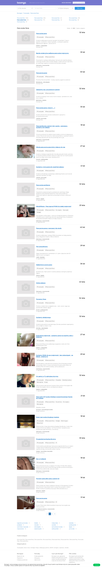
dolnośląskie (37, 527)
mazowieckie (20, 528)
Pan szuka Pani (21, 18)
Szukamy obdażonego (43, 317)
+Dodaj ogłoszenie (78, 2)
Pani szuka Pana (38, 18)
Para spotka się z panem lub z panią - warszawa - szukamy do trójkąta (52, 126)
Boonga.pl (19, 13)
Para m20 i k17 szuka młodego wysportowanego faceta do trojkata (54, 397)
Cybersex (61, 547)
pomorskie (72, 528)
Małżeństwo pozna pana (44, 265)
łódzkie (36, 523)
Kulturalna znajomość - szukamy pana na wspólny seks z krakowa (54, 336)
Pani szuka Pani (56, 18)
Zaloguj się (37, 558)
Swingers (56, 547)
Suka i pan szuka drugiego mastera (47, 417)
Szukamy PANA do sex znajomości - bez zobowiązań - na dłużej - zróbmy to (54, 355)
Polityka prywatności (22, 560)
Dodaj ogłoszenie (38, 556)
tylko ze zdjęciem (80, 28)
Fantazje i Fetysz (34, 547)
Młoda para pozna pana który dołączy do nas (50, 147)
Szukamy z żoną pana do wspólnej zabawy (50, 167)
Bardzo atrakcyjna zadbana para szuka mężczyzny (52, 53)
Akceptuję (97, 564)
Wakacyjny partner (44, 547)
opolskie (54, 525)
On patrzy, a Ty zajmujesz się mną (47, 376)
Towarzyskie (26, 13)
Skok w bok (27, 547)
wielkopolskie (55, 528)
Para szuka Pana (34, 13)
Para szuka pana (41, 33)
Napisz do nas (20, 556)
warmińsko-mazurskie (23, 527)
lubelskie (71, 523)
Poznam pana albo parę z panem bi (47, 478)
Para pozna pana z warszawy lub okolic (49, 228)
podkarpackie (72, 525)
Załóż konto (37, 560)
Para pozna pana (41, 73)
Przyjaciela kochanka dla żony (46, 439)
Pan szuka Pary (73, 20)
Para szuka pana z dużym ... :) (45, 108)
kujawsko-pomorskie (22, 523)
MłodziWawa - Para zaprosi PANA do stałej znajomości (53, 206)
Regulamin (20, 558)
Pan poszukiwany (42, 246)
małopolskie (55, 523)
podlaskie (19, 525)
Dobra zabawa (40, 283)
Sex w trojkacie (41, 459)
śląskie (71, 527)
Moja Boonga (67, 2)
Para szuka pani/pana (43, 185)
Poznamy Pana (41, 299)
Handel (67, 547)
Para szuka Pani (38, 20)
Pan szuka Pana (73, 18)
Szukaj (79, 8)
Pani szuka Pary (21, 21)
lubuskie (36, 525)
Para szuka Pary (56, 20)
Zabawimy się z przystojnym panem (48, 89)
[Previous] (47, 514)
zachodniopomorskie (57, 527)
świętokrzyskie (38, 528)
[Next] (54, 514)
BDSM (51, 547)
